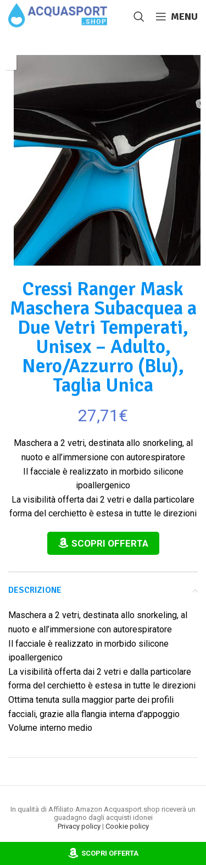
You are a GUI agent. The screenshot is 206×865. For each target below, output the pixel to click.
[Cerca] (139, 16)
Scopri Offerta (109, 543)
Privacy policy (79, 826)
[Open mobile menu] (176, 16)
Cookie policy (127, 826)
